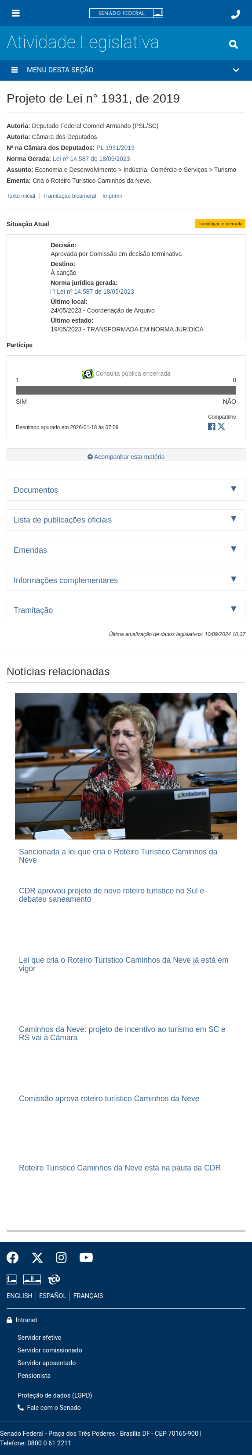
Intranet (22, 1320)
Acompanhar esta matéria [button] (126, 456)
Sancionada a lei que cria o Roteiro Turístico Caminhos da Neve (118, 855)
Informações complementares (66, 580)
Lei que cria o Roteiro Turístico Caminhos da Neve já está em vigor (124, 964)
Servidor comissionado (50, 1350)
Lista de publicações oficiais (63, 520)
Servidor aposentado (47, 1363)
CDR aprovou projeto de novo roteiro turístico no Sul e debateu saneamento (111, 895)
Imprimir (112, 196)
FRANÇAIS (88, 1296)
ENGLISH (20, 1296)
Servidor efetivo (40, 1337)
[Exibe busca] (233, 44)
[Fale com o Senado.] (236, 14)
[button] (126, 70)
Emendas (30, 550)
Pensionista (34, 1376)
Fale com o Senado (49, 1408)
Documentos (36, 490)
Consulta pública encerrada (125, 372)
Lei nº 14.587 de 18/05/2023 (91, 158)
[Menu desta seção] (14, 70)
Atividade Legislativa (83, 42)
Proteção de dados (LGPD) (55, 1395)
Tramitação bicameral (70, 196)
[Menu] (15, 13)
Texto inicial (22, 196)
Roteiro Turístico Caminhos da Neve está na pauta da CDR (120, 1167)
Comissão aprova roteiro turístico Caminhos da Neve (109, 1098)
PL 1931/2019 (115, 147)
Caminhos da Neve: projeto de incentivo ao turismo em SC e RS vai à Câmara (122, 1033)
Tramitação (33, 610)
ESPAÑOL (52, 1296)
